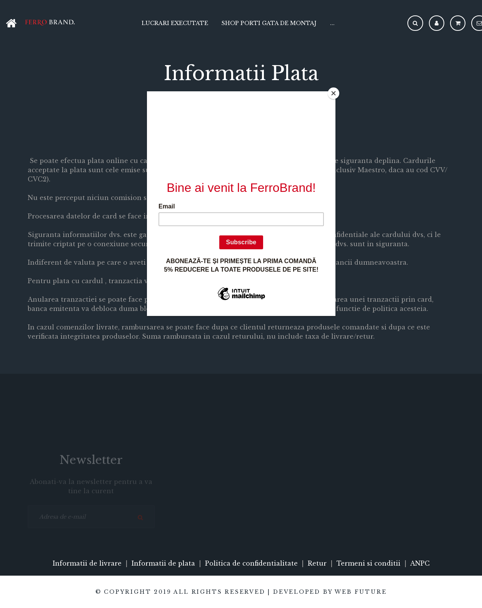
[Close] (333, 93)
